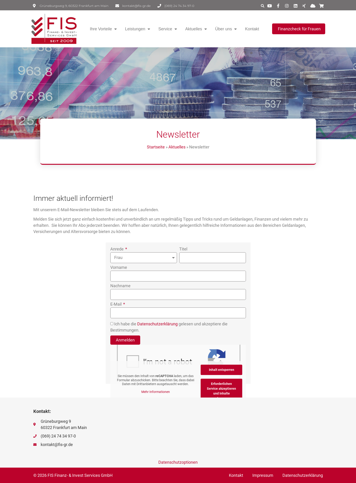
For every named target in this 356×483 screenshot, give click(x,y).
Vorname (118, 267)
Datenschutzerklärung (157, 324)
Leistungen (137, 29)
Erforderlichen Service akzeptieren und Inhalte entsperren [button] (221, 391)
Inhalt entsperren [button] (221, 370)
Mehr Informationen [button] (155, 392)
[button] (262, 5)
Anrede (117, 249)
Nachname (120, 286)
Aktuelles (196, 29)
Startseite (156, 147)
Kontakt (252, 29)
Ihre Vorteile (103, 29)
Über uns (226, 29)
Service (167, 29)
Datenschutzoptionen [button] (178, 462)
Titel (183, 249)
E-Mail (116, 304)
